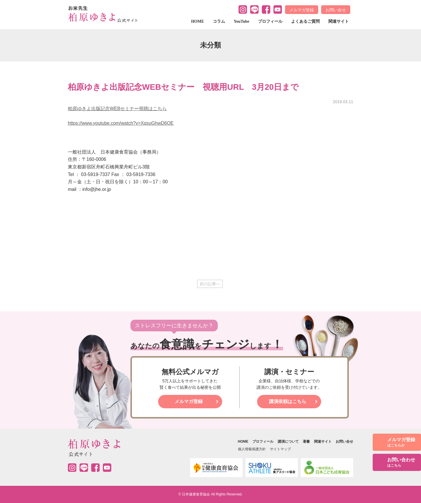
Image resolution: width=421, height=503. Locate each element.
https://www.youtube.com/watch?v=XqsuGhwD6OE (121, 123)
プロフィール (270, 21)
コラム (219, 21)
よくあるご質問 (305, 21)
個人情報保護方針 (252, 449)
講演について (288, 441)
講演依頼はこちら (287, 401)
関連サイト (338, 21)
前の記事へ (210, 284)
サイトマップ (280, 449)
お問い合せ (336, 10)
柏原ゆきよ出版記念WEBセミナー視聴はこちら (117, 108)
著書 (306, 441)
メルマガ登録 (301, 10)
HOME (197, 21)
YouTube (241, 21)
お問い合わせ (401, 462)
